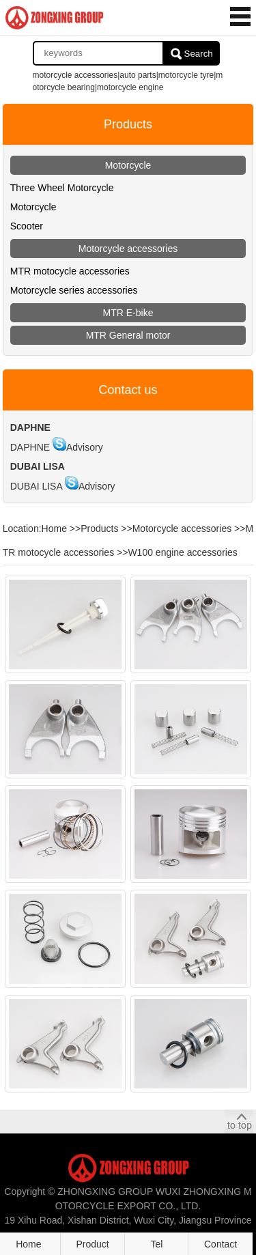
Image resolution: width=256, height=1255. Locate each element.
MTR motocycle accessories (70, 271)
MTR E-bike (128, 312)
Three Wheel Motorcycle (62, 187)
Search (198, 53)
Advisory (84, 447)
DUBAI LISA (36, 486)
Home (54, 528)
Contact (220, 1244)
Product (92, 1244)
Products (99, 528)
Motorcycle (128, 165)
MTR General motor (128, 335)
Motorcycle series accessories (74, 290)
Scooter (26, 226)
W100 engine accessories (182, 552)
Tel (156, 1244)
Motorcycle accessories (128, 248)
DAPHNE (30, 447)
